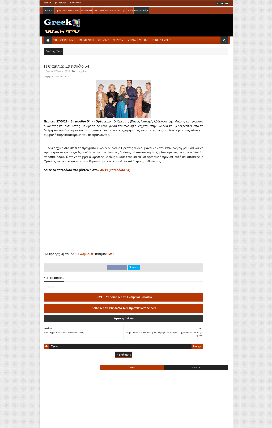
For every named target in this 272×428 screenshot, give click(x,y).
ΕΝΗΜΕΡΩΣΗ (86, 39)
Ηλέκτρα (122, 9)
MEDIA (132, 39)
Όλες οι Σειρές (141, 9)
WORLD (144, 39)
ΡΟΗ (189, 67)
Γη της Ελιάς (61, 9)
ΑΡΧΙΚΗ (48, 423)
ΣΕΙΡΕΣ (116, 39)
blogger (164, 356)
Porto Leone (98, 9)
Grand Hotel (86, 9)
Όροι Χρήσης (59, 3)
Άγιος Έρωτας (74, 9)
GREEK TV (49, 9)
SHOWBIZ (103, 39)
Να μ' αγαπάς (111, 9)
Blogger (153, 423)
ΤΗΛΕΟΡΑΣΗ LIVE (64, 39)
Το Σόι (130, 9)
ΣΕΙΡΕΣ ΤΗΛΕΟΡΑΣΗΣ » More (200, 399)
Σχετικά (47, 3)
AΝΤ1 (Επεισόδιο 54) (115, 180)
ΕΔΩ (110, 264)
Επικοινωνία (75, 3)
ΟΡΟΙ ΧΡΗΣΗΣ (60, 423)
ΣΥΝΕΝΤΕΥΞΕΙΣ (161, 39)
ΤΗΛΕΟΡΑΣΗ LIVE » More (197, 217)
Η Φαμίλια (81, 72)
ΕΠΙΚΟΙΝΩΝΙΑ (76, 423)
